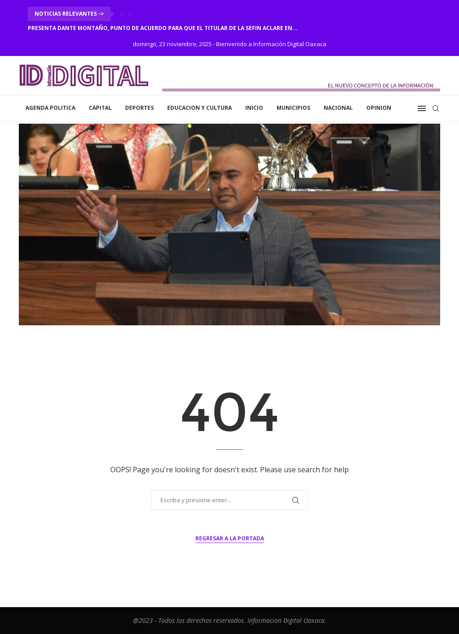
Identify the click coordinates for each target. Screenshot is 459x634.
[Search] (435, 108)
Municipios (293, 108)
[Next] (130, 14)
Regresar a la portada (229, 538)
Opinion (378, 108)
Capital (100, 108)
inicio (254, 108)
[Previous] (121, 14)
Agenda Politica (50, 108)
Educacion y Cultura (199, 108)
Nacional (338, 108)
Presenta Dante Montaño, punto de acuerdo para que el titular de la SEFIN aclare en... (163, 28)
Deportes (139, 108)
